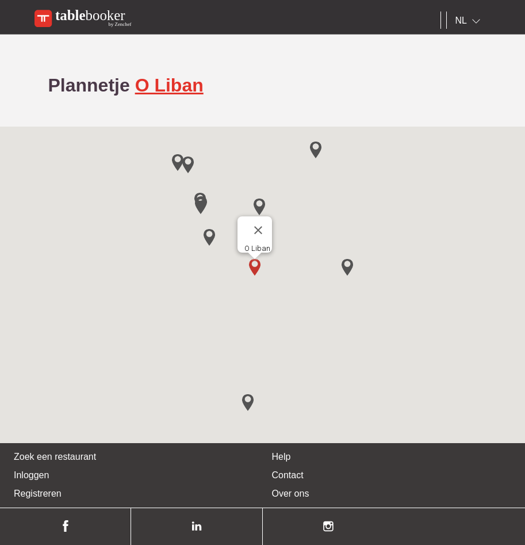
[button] (254, 267)
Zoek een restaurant (55, 457)
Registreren (38, 493)
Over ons (290, 493)
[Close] (258, 230)
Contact (288, 475)
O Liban (169, 85)
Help (281, 457)
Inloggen (31, 475)
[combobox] (470, 20)
